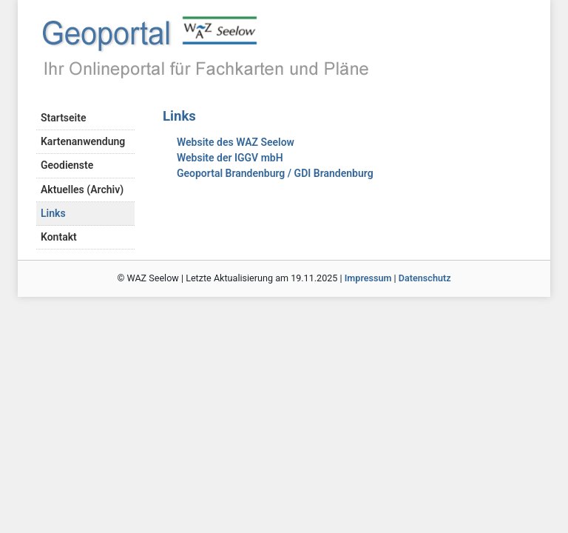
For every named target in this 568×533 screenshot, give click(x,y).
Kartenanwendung (83, 141)
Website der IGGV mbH (230, 158)
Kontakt (59, 237)
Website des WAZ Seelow (235, 142)
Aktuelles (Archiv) (82, 189)
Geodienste (67, 165)
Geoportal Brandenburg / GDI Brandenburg (275, 173)
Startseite (63, 118)
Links (53, 213)
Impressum (368, 278)
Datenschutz (425, 278)
